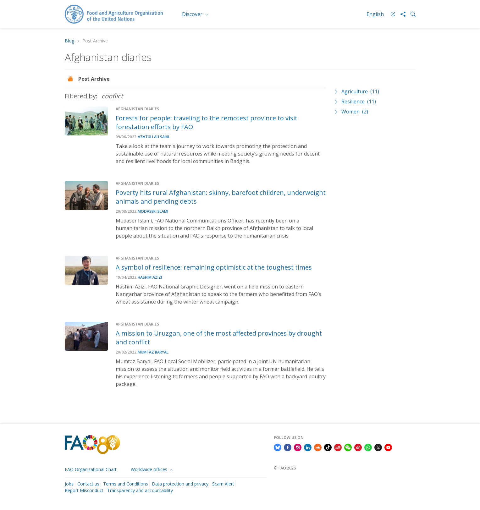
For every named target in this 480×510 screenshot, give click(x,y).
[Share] (400, 14)
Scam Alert (223, 484)
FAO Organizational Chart (91, 469)
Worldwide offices (149, 469)
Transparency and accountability (140, 490)
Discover (193, 14)
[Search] (411, 14)
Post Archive (94, 78)
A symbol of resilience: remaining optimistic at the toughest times (214, 267)
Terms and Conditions (125, 484)
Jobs (69, 484)
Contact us (88, 484)
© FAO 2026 (285, 468)
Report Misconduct (84, 490)
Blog (69, 41)
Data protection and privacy (180, 484)
